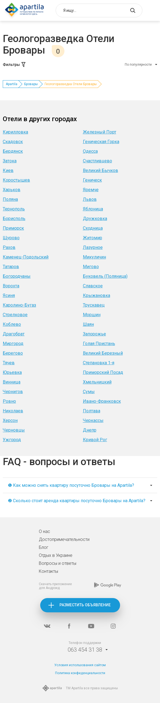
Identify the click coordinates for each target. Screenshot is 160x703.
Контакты (48, 571)
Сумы (89, 391)
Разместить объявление (85, 605)
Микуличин (94, 257)
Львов (90, 199)
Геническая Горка (101, 141)
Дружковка (95, 218)
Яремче (91, 189)
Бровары (31, 84)
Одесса (90, 151)
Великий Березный (103, 353)
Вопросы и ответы (57, 563)
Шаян (88, 324)
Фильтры (14, 64)
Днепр (89, 430)
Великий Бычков (100, 170)
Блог (43, 547)
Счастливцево (97, 160)
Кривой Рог (95, 439)
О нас (44, 531)
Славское (93, 285)
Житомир (92, 237)
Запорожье (94, 334)
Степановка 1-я (98, 362)
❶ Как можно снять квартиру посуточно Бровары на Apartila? (71, 485)
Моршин (92, 314)
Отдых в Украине (55, 555)
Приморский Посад (103, 372)
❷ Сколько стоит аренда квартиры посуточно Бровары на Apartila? (76, 500)
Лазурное (93, 247)
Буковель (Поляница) (105, 276)
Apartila (11, 84)
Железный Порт (99, 132)
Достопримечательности (64, 539)
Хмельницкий (97, 382)
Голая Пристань (99, 343)
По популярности (138, 64)
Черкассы (93, 420)
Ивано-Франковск (102, 401)
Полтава (91, 410)
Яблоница (93, 209)
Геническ (92, 180)
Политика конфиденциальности (80, 673)
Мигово (91, 266)
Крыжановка (96, 295)
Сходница (93, 228)
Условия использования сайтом (80, 665)
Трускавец (94, 305)
